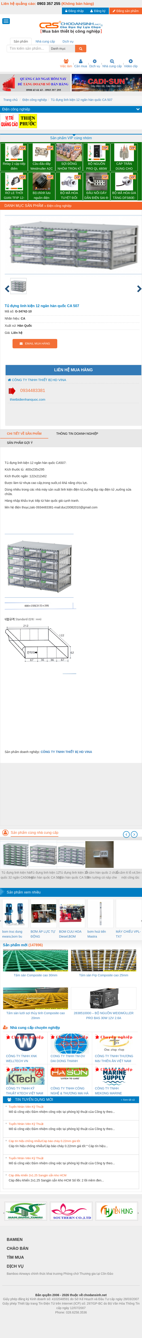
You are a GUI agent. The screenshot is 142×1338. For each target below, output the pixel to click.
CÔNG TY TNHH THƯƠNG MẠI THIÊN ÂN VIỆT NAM (114, 1058)
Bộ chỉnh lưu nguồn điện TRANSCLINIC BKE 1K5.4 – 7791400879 (41, 195)
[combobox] (73, 48)
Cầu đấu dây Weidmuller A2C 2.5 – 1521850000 (41, 166)
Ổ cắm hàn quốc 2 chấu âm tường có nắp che (102, 875)
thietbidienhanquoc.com (27, 399)
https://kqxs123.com (92, 1319)
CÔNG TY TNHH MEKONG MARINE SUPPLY (108, 1091)
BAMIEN (15, 1239)
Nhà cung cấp (112, 63)
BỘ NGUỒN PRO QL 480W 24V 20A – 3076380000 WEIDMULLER (96, 166)
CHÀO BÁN (17, 1248)
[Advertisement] (70, 794)
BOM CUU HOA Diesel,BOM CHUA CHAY (70, 934)
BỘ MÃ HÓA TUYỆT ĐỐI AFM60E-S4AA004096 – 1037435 (69, 195)
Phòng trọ (42, 1319)
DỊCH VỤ (15, 1266)
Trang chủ (10, 100)
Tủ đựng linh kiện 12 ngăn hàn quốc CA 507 (81, 100)
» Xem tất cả (128, 1099)
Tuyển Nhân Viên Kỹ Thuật (26, 1106)
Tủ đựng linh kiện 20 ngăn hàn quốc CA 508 (74, 875)
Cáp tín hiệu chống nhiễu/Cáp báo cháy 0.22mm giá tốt (44, 1141)
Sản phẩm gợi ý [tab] (20, 443)
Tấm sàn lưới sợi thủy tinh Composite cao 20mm (35, 1015)
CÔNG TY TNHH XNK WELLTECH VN (21, 1058)
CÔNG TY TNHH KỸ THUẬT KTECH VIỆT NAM (24, 1091)
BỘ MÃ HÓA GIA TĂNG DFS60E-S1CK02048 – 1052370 (124, 195)
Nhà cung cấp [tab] (45, 41)
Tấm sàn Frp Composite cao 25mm (103, 975)
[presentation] (126, 834)
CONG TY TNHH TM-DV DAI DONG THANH (68, 1058)
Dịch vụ (94, 63)
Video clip (131, 63)
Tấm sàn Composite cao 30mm (35, 975)
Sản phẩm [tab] (21, 41)
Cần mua (80, 63)
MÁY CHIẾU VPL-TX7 (128, 934)
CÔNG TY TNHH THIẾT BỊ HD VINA (37, 380)
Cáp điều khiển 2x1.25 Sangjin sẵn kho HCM (37, 1175)
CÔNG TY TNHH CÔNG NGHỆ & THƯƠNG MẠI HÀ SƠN (69, 1091)
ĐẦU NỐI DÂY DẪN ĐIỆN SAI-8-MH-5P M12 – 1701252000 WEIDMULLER (97, 195)
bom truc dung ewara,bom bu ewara (12, 934)
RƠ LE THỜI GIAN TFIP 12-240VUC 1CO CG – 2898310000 (14, 195)
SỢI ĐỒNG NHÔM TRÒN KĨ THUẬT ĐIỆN (69, 166)
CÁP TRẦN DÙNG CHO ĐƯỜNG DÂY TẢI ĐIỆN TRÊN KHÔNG (124, 166)
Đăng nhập (74, 11)
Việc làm (66, 63)
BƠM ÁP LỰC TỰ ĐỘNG (43, 934)
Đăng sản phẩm (126, 11)
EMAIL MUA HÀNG (35, 343)
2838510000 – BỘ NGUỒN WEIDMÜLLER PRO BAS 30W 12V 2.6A (104, 1015)
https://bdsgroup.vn (65, 1319)
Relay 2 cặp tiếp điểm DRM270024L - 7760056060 (14, 166)
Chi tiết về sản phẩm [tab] (24, 433)
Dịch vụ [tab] (68, 41)
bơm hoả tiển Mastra (96, 934)
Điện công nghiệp (34, 100)
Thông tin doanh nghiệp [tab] (77, 433)
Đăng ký (97, 11)
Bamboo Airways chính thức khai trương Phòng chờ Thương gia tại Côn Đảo (60, 1273)
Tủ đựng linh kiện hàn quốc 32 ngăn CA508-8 (17, 875)
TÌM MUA (15, 1257)
